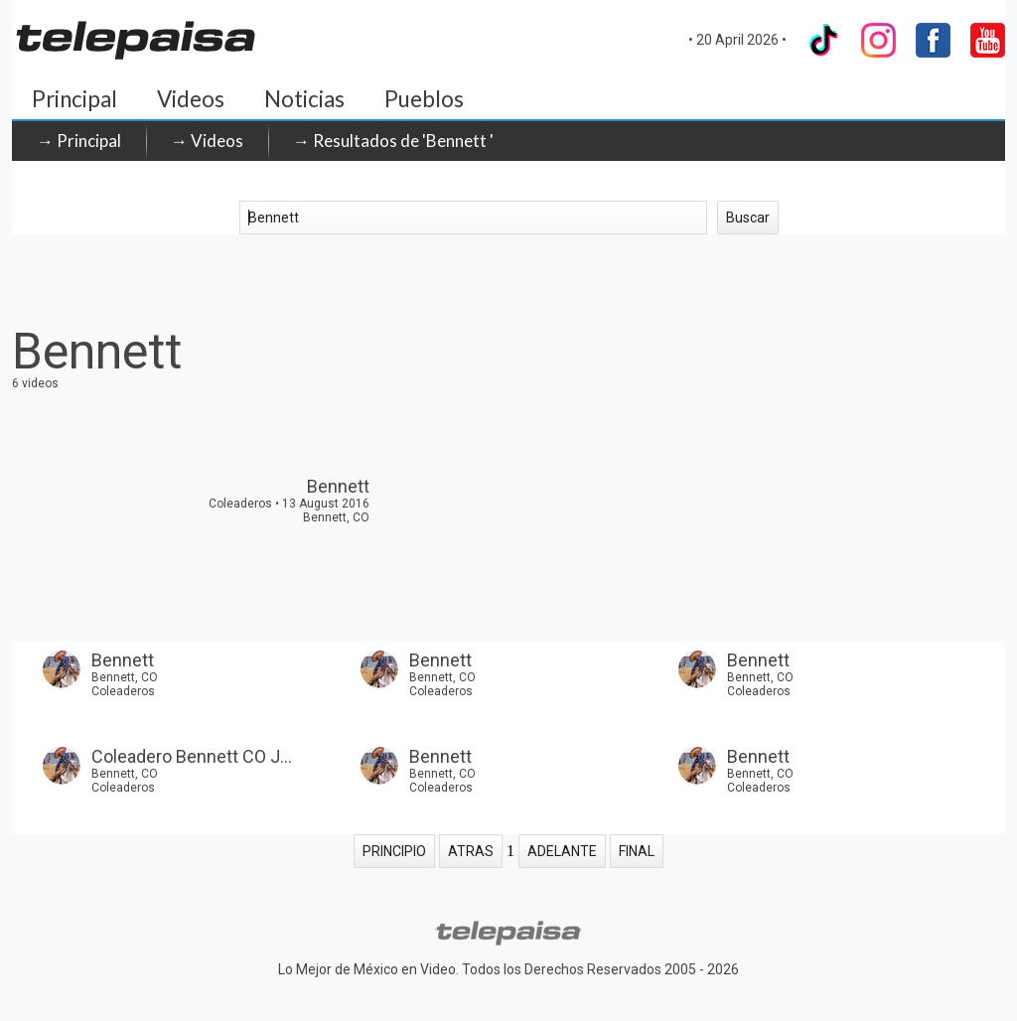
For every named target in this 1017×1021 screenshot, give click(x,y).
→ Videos (207, 140)
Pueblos (424, 98)
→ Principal (79, 140)
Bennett (122, 660)
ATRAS (471, 851)
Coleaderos (123, 691)
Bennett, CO (124, 677)
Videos (190, 98)
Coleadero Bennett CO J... (191, 756)
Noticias (304, 98)
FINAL (636, 851)
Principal (74, 98)
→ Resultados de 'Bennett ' (393, 140)
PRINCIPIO (394, 851)
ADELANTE (562, 851)
